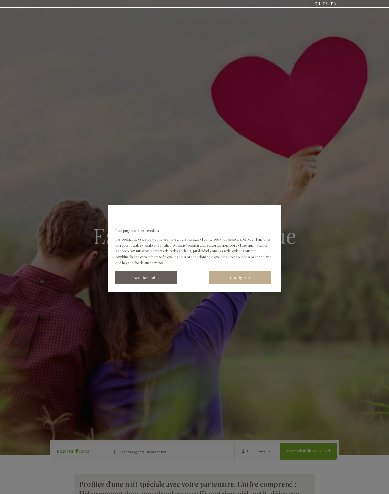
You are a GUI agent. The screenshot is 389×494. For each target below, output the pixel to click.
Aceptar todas (146, 277)
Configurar (240, 277)
